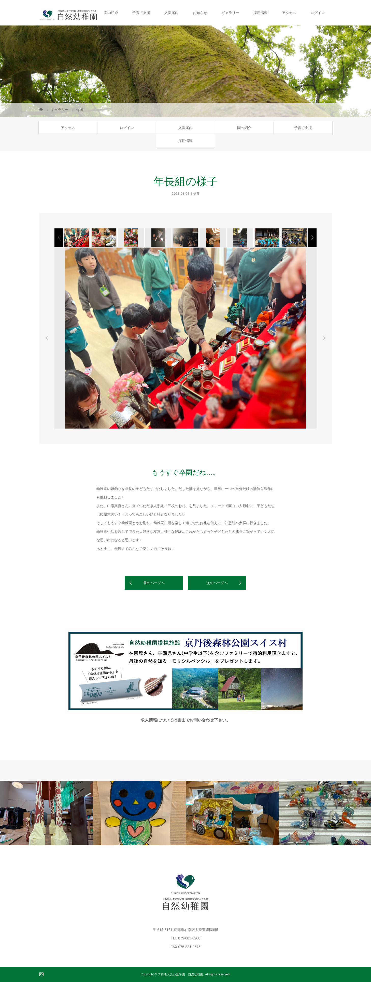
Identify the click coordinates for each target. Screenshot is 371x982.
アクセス (289, 13)
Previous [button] (46, 338)
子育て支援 (141, 13)
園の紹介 (111, 13)
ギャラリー (230, 13)
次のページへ (217, 583)
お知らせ (200, 13)
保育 (196, 193)
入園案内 (171, 13)
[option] (76, 237)
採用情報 (260, 13)
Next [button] (324, 338)
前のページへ (154, 583)
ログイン (317, 13)
